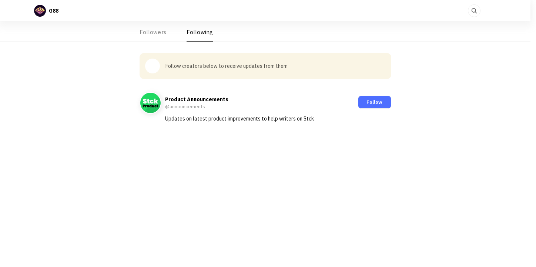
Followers (153, 32)
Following (200, 32)
